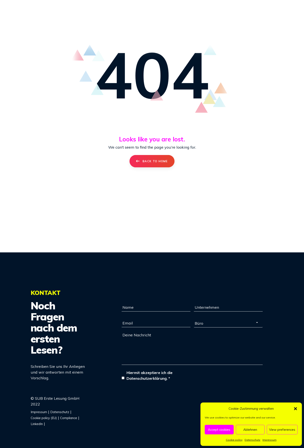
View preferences (282, 430)
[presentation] (154, 394)
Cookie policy (234, 439)
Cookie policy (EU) (44, 418)
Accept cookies (219, 430)
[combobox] (228, 323)
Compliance (68, 418)
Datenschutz (252, 439)
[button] (295, 409)
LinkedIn (37, 424)
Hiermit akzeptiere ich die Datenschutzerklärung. (150, 375)
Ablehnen (250, 430)
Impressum (269, 439)
